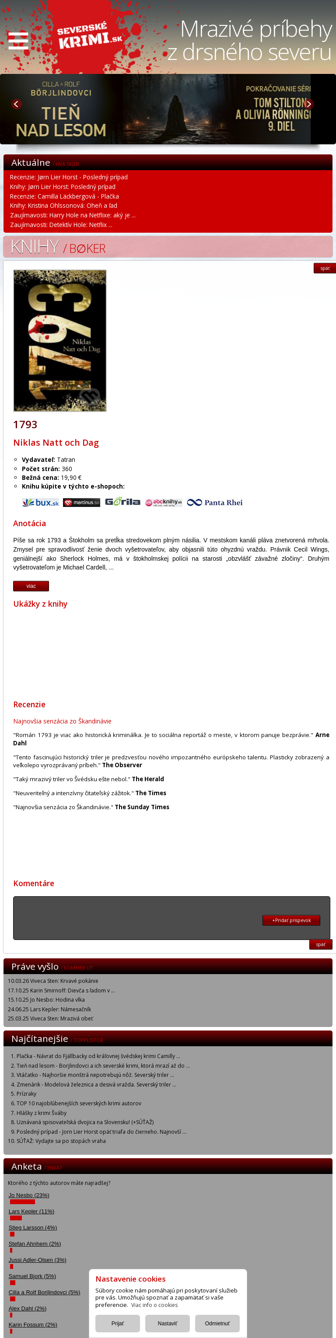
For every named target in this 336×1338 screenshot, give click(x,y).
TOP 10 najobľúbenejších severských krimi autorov (79, 1103)
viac (31, 586)
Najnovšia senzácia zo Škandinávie (62, 721)
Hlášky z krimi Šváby (41, 1113)
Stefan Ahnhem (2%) (35, 1244)
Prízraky (26, 1093)
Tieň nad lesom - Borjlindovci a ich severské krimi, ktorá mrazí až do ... (103, 1065)
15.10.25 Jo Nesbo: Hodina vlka (46, 999)
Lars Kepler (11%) (32, 1211)
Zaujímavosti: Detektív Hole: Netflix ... (61, 224)
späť (321, 944)
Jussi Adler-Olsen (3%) (37, 1260)
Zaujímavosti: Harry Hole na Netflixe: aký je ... (73, 215)
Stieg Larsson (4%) (33, 1227)
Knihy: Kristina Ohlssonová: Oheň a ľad (63, 205)
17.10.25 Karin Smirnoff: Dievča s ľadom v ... (61, 990)
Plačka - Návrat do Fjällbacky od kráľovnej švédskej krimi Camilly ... (98, 1056)
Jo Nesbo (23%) (29, 1195)
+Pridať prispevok (291, 920)
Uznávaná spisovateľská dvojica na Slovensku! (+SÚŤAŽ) (85, 1122)
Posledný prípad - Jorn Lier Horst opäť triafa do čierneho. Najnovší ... (101, 1131)
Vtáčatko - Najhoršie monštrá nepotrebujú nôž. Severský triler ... (95, 1075)
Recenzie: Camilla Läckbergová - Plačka (64, 196)
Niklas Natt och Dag (56, 442)
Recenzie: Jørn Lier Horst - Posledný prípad (69, 177)
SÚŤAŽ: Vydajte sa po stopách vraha (61, 1141)
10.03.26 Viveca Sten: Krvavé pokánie (53, 981)
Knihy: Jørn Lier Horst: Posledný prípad (63, 186)
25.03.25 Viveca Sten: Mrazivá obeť (50, 1018)
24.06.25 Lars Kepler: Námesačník (49, 1009)
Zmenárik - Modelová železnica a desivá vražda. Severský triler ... (96, 1084)
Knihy (57, 245)
